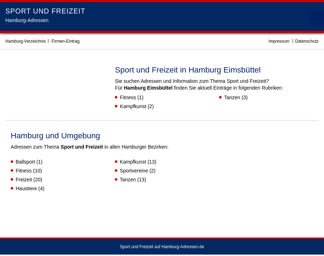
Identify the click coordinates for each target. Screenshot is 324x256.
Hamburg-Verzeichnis (25, 41)
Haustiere (26, 188)
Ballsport (25, 162)
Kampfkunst (133, 106)
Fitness (128, 97)
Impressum (279, 41)
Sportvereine (134, 171)
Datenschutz (307, 41)
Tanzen (232, 97)
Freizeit (24, 179)
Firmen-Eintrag (66, 41)
